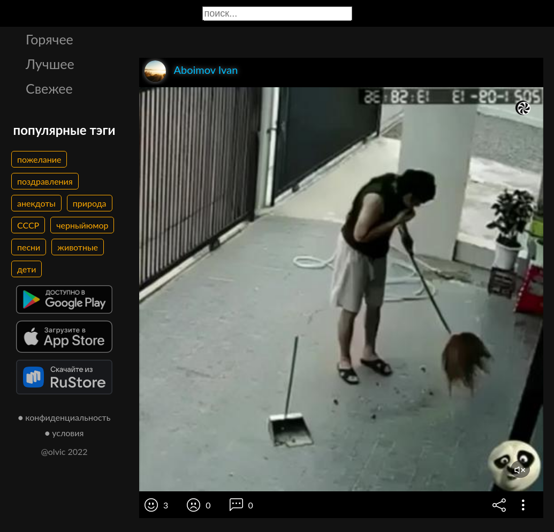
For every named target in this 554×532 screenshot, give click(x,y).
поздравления (45, 181)
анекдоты (36, 203)
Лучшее (50, 64)
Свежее (49, 88)
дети (26, 269)
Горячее (49, 39)
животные (77, 247)
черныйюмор (82, 225)
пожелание (39, 159)
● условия (64, 433)
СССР (28, 225)
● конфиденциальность (64, 417)
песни (28, 247)
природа (90, 203)
